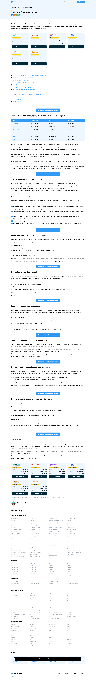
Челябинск (69, 644)
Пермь (50, 635)
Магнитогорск (33, 643)
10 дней (32, 586)
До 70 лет (69, 596)
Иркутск (32, 626)
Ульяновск (69, 637)
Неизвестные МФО (71, 610)
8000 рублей (51, 574)
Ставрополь (51, 646)
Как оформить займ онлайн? (22, 80)
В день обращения (15, 534)
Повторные (69, 614)
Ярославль (69, 648)
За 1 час (32, 521)
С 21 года (51, 600)
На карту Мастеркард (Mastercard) (56, 521)
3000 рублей (70, 571)
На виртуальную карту (35, 529)
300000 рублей (14, 569)
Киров (31, 633)
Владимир (13, 639)
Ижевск (13, 648)
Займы (74, 673)
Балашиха (13, 631)
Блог (60, 1)
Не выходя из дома (34, 616)
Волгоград (13, 641)
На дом (50, 610)
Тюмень (69, 633)
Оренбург (51, 631)
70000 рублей (33, 567)
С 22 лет (51, 602)
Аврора (15, 136)
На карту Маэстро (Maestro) (55, 523)
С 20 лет (51, 598)
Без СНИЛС (32, 552)
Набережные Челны (34, 646)
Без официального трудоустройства (19, 554)
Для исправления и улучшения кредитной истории (55, 551)
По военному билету (53, 555)
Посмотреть (16, 663)
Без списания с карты (35, 610)
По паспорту (51, 559)
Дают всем (13, 595)
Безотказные (14, 608)
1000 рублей (70, 576)
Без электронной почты (54, 548)
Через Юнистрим (71, 533)
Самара (50, 641)
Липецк (31, 641)
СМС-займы (70, 538)
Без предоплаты (15, 620)
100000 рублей (14, 574)
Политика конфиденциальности (79, 676)
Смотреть (82, 654)
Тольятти (69, 628)
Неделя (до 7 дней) (34, 584)
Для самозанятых (34, 595)
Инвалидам (32, 598)
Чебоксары (69, 643)
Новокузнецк (52, 626)
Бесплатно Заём (17, 133)
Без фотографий (52, 546)
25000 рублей (52, 565)
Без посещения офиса (16, 531)
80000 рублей (33, 565)
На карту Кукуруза (53, 520)
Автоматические (15, 520)
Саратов (50, 643)
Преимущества (19, 97)
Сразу (68, 527)
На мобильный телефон (54, 533)
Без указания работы (35, 558)
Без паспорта (14, 556)
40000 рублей (33, 573)
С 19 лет (51, 596)
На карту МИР (52, 525)
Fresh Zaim (16, 127)
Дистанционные (15, 525)
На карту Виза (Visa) (34, 536)
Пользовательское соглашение (64, 676)
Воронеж (13, 643)
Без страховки (33, 556)
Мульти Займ (16, 130)
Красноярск (32, 637)
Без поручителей (34, 546)
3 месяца (51, 586)
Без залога (13, 546)
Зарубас (15, 139)
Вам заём (15, 123)
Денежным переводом (16, 538)
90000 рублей (14, 576)
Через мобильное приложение (55, 616)
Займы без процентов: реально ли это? (23, 87)
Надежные (69, 608)
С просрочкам (70, 556)
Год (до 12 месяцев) (71, 586)
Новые (68, 612)
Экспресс (32, 540)
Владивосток (14, 637)
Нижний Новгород (34, 648)
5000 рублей (70, 567)
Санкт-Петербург (15, 628)
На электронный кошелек (54, 538)
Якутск (68, 646)
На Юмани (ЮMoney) (72, 520)
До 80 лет (69, 600)
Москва (13, 626)
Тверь (68, 626)
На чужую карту (52, 536)
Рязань (50, 639)
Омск (50, 630)
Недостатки (18, 99)
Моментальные (70, 536)
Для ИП (13, 602)
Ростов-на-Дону (52, 637)
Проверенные (70, 616)
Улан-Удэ (69, 635)
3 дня (31, 583)
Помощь (66, 1)
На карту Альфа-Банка (35, 534)
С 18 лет (51, 595)
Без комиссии (14, 612)
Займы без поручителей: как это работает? (24, 89)
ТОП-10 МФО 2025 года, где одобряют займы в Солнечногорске (30, 75)
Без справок (14, 533)
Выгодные (13, 610)
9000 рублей (51, 573)
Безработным (14, 596)
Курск (31, 639)
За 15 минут (33, 523)
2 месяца (51, 584)
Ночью (31, 618)
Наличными (69, 521)
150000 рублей (14, 573)
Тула (68, 631)
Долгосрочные (14, 583)
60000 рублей (33, 569)
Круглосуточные (71, 534)
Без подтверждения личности (18, 558)
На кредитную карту (53, 531)
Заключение (16, 101)
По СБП (69, 523)
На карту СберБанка (53, 527)
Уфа (68, 639)
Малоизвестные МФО (54, 620)
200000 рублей (14, 571)
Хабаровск (69, 641)
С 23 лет (69, 595)
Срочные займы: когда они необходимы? (24, 82)
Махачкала (32, 644)
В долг (12, 523)
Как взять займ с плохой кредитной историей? (25, 92)
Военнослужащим (15, 598)
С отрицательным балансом (55, 612)
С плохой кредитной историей (74, 554)
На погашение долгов (35, 614)
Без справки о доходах (35, 554)
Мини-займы (14, 567)
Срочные (13, 540)
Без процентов (33, 608)
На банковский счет (34, 527)
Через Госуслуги (70, 529)
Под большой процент (54, 608)
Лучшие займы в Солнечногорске (48, 110)
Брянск (12, 635)
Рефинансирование (71, 618)
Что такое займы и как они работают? (23, 77)
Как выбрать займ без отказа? (21, 85)
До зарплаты (33, 520)
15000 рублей (52, 569)
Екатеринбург (14, 644)
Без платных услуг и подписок (18, 616)
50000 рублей (33, 571)
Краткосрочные (15, 584)
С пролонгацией (70, 525)
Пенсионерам (33, 600)
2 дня (12, 588)
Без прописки (33, 550)
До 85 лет (69, 602)
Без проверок (33, 548)
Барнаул (13, 633)
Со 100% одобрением (54, 614)
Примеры (53, 1)
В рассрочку (14, 536)
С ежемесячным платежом (73, 550)
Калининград (33, 630)
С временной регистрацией (73, 548)
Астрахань (13, 630)
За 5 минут (32, 525)
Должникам (32, 596)
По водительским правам (54, 553)
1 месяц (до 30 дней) (53, 583)
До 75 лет (69, 598)
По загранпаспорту (53, 557)
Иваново (13, 646)
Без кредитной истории (16, 550)
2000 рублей (70, 573)
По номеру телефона (35, 620)
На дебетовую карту (35, 531)
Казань (31, 628)
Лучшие (50, 618)
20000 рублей (52, 567)
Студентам (32, 602)
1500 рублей (70, 574)
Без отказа (13, 614)
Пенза (50, 633)
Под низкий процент (72, 546)
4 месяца (69, 583)
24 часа (13, 527)
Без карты (13, 529)
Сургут (50, 648)
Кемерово (32, 631)
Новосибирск (52, 628)
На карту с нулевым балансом (37, 612)
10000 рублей (52, 571)
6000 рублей (70, 565)
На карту (32, 533)
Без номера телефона (16, 552)
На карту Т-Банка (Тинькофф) (55, 529)
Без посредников (15, 618)
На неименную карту (53, 534)
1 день (12, 586)
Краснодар (32, 635)
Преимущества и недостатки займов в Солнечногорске (27, 94)
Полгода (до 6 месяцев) (72, 584)
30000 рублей (33, 576)
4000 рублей (70, 569)
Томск (68, 630)
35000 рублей (33, 574)
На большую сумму (15, 565)
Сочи (50, 644)
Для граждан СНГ (15, 600)
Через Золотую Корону (72, 531)
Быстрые (13, 521)
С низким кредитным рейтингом (74, 552)
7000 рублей (51, 576)
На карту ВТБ (33, 538)
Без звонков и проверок (16, 548)
